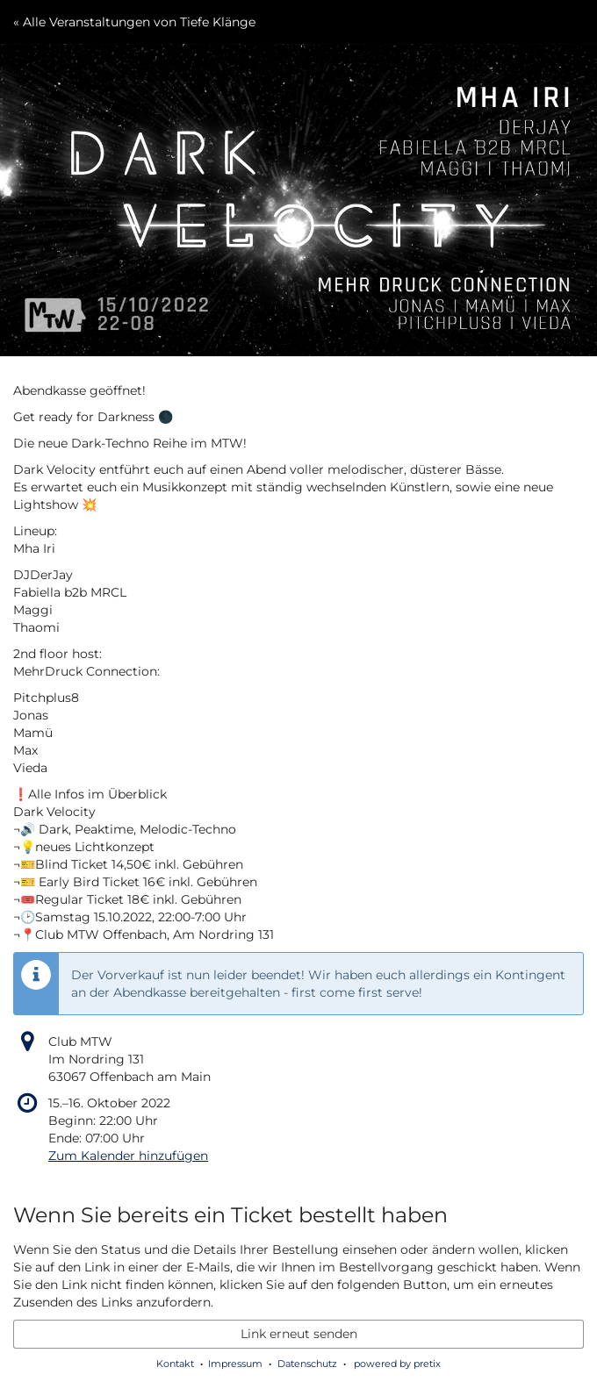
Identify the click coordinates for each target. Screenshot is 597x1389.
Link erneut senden (299, 1334)
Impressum (235, 1363)
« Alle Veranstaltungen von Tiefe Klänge (134, 22)
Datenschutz (307, 1363)
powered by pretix (397, 1363)
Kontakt (175, 1363)
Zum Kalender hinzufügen (128, 1155)
